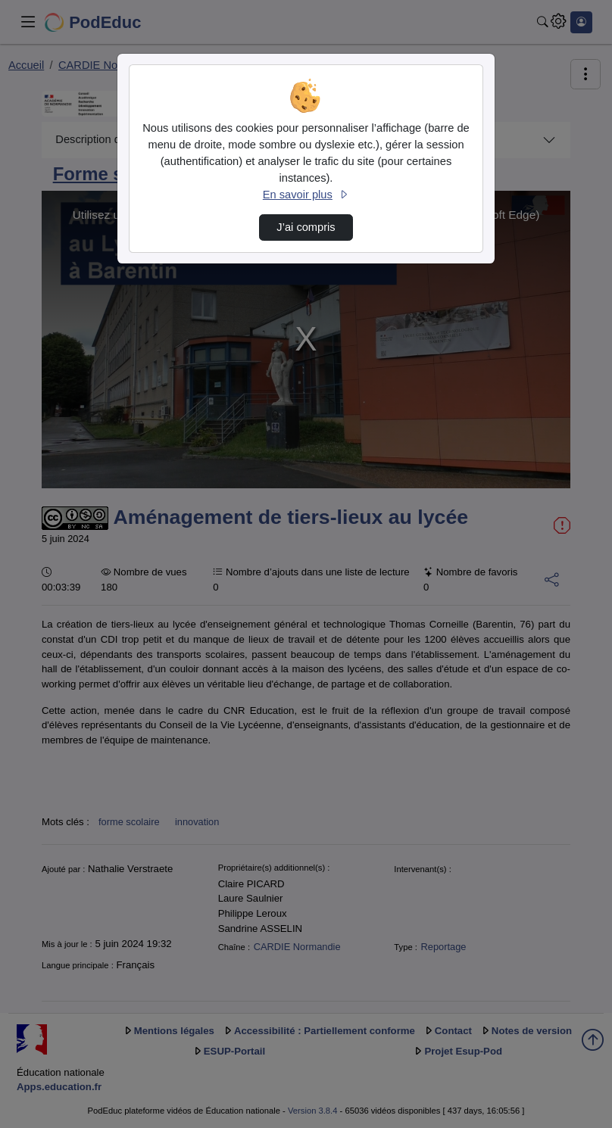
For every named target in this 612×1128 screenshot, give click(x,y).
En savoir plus (306, 194)
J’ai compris (305, 227)
